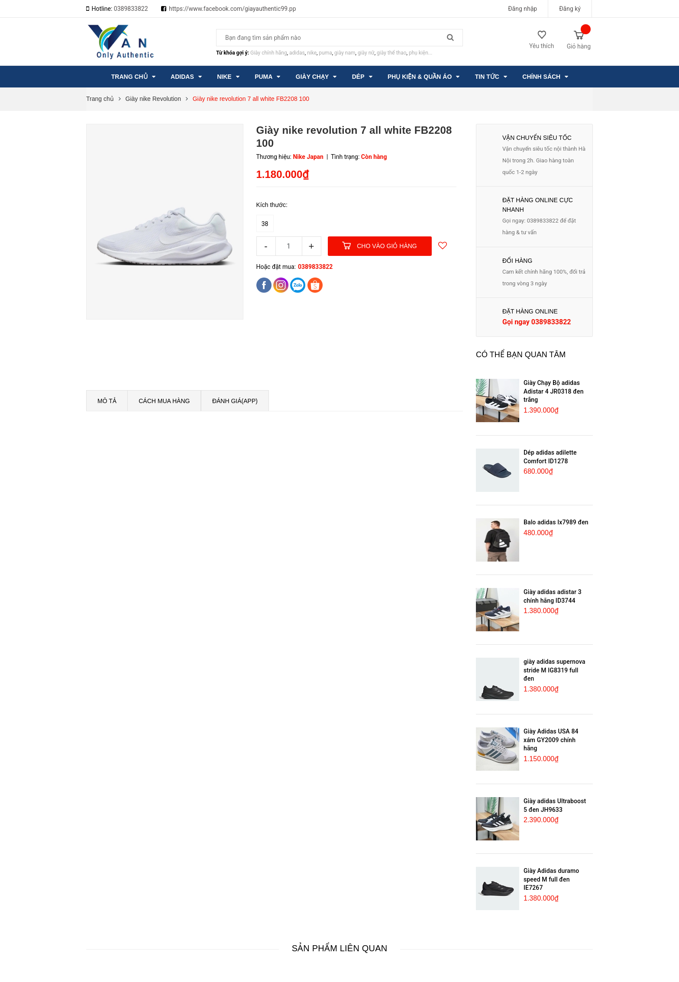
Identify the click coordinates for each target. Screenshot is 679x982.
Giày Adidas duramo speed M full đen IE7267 (551, 879)
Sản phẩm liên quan (340, 948)
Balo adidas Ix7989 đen (556, 522)
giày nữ (366, 53)
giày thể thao (392, 53)
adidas (297, 53)
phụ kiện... (420, 53)
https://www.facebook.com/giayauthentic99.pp (232, 8)
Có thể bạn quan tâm (521, 354)
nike (312, 53)
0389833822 (131, 8)
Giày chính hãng (268, 53)
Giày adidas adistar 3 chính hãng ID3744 (553, 596)
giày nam (344, 53)
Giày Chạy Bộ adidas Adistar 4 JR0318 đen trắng (554, 391)
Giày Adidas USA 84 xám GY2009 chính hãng (551, 740)
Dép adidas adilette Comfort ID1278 (550, 457)
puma (325, 53)
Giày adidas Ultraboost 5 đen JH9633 (555, 805)
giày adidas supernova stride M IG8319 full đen (554, 670)
